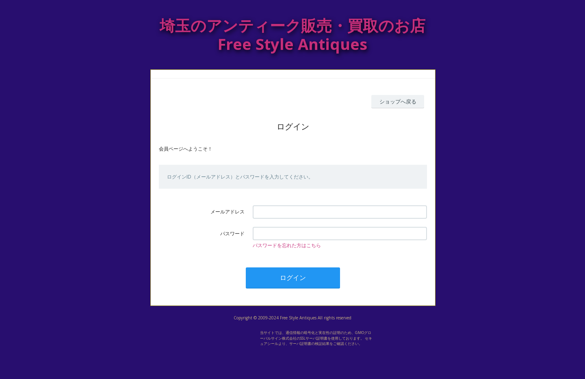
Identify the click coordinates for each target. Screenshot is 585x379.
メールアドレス (227, 211)
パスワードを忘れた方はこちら (287, 245)
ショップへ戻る (397, 101)
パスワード (232, 233)
